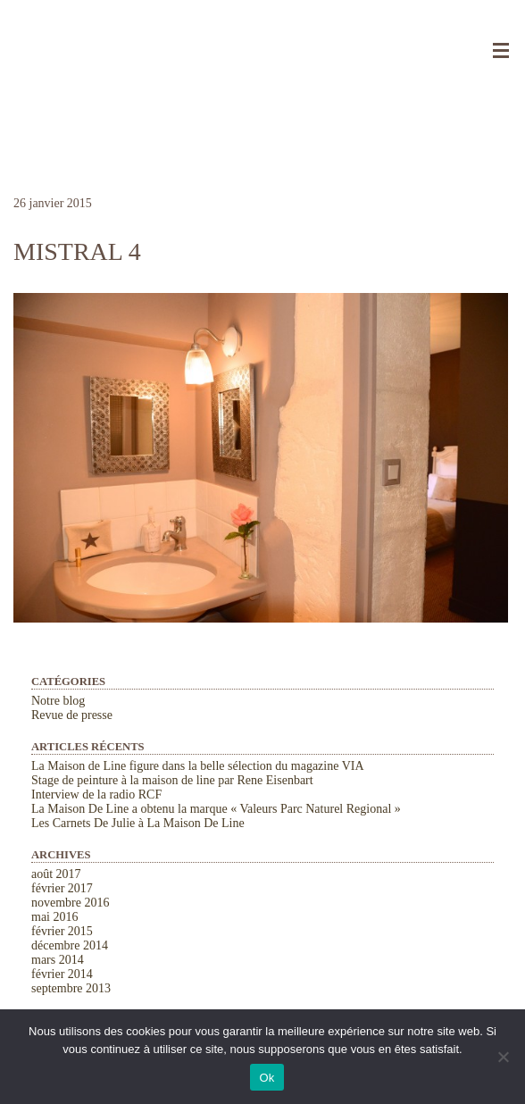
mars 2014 (57, 959)
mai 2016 (55, 917)
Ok (266, 1077)
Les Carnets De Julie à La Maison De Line (138, 823)
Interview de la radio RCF (96, 794)
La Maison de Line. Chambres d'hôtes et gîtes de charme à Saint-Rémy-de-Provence (262, 44)
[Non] (503, 1057)
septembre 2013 (71, 988)
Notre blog (58, 700)
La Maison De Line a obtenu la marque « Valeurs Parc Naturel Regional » (216, 808)
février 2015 (62, 931)
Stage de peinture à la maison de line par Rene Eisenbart (172, 780)
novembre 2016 (70, 902)
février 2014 (62, 974)
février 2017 (62, 888)
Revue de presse (71, 715)
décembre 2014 (69, 945)
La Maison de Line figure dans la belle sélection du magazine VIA (197, 766)
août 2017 (56, 874)
